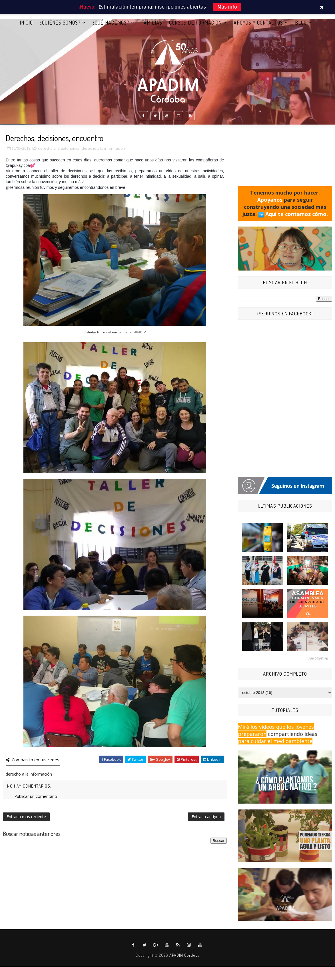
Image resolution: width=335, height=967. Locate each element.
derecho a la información (103, 148)
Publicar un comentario (35, 796)
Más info (227, 7)
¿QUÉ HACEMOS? (111, 22)
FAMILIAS (151, 22)
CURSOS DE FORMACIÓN (195, 22)
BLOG (301, 22)
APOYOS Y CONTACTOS (258, 22)
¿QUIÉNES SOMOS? (60, 22)
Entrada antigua (206, 817)
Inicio (26, 22)
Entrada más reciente (26, 817)
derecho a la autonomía (58, 148)
